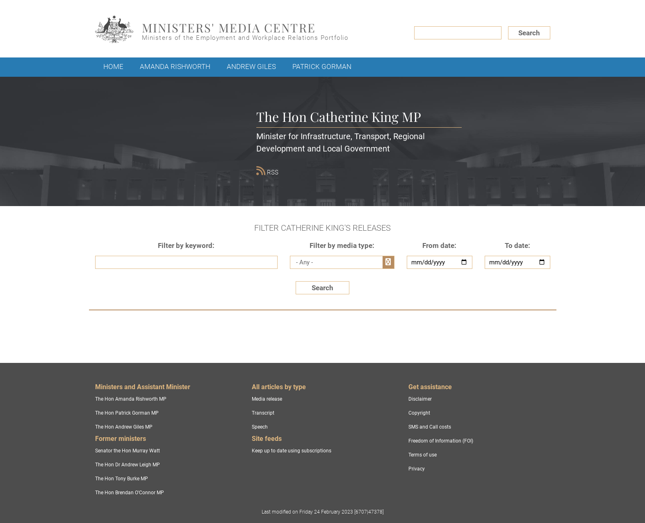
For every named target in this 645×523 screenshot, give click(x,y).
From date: (439, 245)
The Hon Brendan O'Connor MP (129, 492)
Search (529, 33)
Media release (267, 399)
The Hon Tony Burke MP (121, 479)
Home (113, 66)
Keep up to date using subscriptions (291, 451)
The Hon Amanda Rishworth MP (130, 399)
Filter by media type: (342, 245)
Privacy (416, 469)
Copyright (419, 413)
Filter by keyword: (186, 245)
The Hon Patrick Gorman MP (127, 413)
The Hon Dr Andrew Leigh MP (127, 465)
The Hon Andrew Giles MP (124, 427)
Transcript (263, 413)
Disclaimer (420, 399)
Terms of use (422, 455)
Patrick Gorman (321, 66)
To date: (517, 245)
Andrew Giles (251, 66)
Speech (260, 427)
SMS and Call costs (429, 427)
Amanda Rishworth (175, 66)
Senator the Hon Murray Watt (127, 451)
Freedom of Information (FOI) (440, 441)
